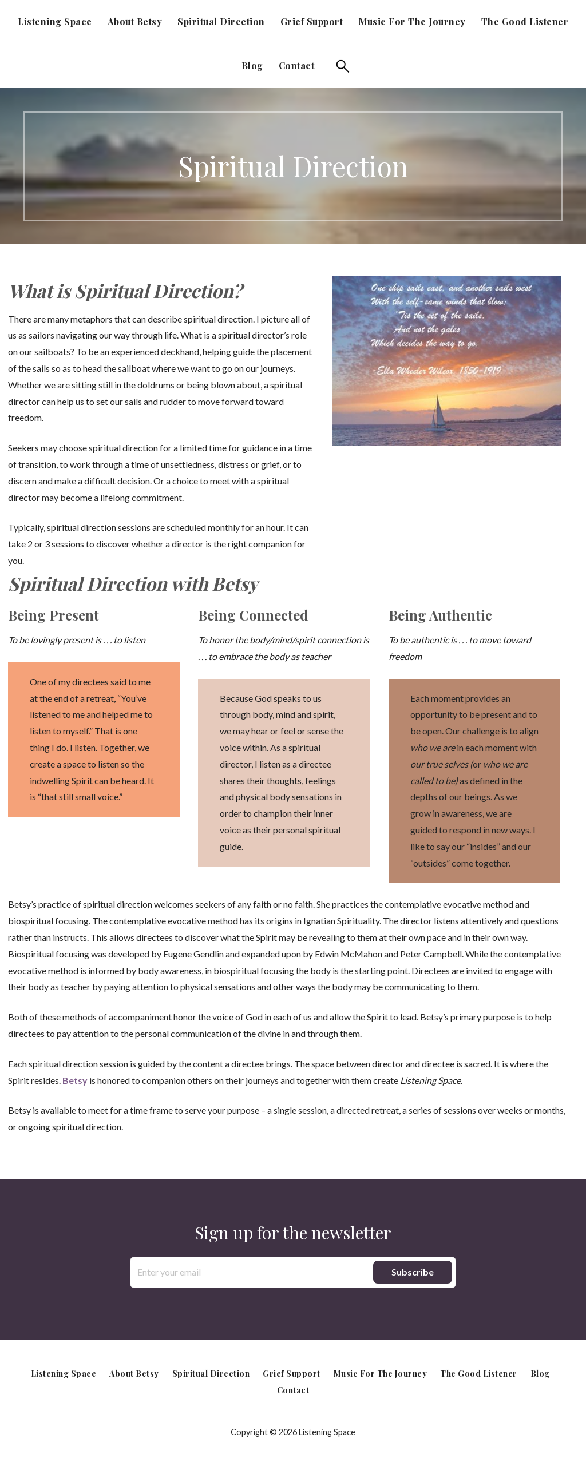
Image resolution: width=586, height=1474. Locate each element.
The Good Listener (525, 21)
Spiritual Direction (221, 21)
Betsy (75, 1080)
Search (342, 66)
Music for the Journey (412, 21)
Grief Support (311, 21)
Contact (297, 65)
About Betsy (135, 21)
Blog (252, 65)
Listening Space (55, 21)
